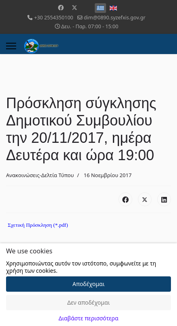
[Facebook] (61, 7)
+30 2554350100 (53, 17)
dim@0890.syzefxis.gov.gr (115, 17)
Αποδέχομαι (89, 284)
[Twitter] (74, 7)
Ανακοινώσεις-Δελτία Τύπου (40, 175)
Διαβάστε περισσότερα (88, 318)
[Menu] (11, 46)
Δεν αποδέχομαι (88, 302)
